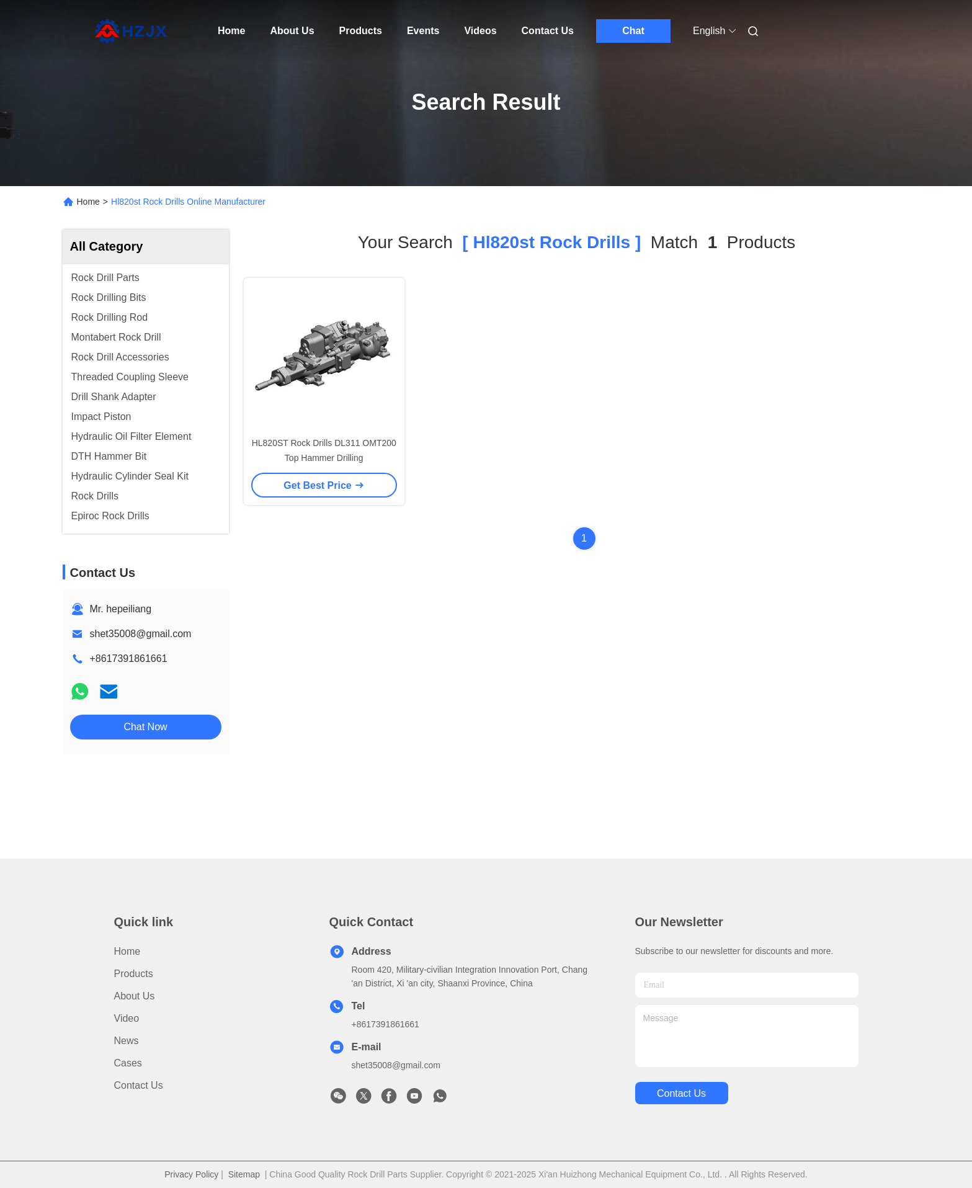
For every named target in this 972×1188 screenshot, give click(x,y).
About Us (292, 30)
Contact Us (548, 30)
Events (423, 30)
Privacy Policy (191, 1174)
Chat (633, 30)
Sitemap (244, 1174)
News (126, 1040)
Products (360, 30)
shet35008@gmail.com (141, 633)
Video (127, 1018)
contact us (681, 1093)
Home (231, 30)
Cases (128, 1063)
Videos (480, 30)
